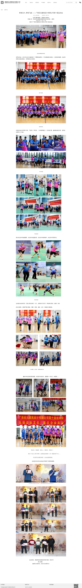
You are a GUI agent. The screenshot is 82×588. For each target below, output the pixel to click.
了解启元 (31, 2)
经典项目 (37, 2)
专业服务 (43, 2)
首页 (26, 2)
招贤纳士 (55, 2)
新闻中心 (49, 2)
